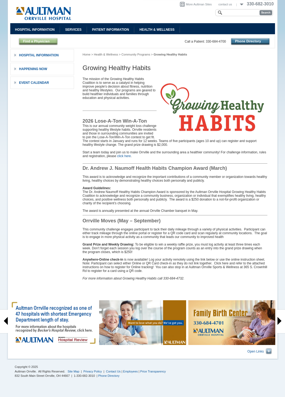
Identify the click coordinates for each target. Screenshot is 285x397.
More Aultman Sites (199, 4)
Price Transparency (153, 371)
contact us (225, 4)
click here (124, 156)
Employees (130, 371)
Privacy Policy (92, 371)
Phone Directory (109, 375)
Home (86, 54)
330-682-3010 (260, 4)
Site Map (73, 371)
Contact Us (113, 371)
